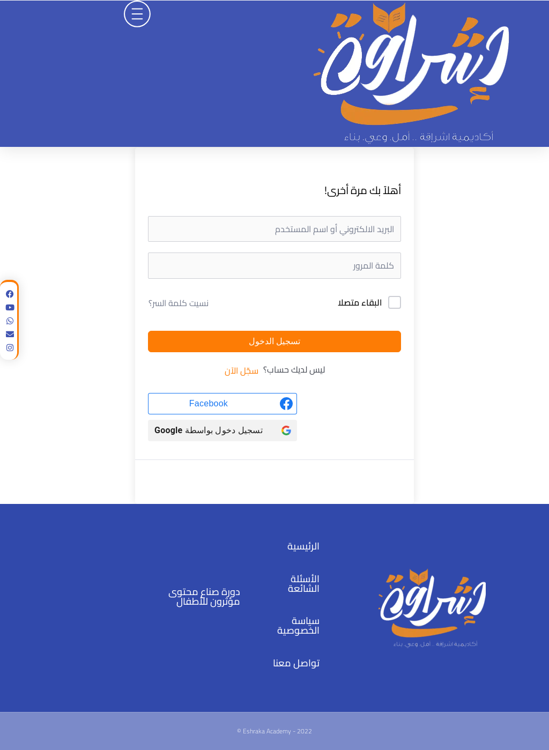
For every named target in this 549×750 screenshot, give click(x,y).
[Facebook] (222, 403)
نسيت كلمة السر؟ (179, 302)
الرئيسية (303, 546)
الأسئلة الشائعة (304, 583)
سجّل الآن (241, 370)
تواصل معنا (296, 663)
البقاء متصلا (360, 303)
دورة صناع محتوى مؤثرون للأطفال (204, 596)
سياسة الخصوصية (298, 625)
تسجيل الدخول (274, 341)
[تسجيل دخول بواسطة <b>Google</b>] (222, 430)
